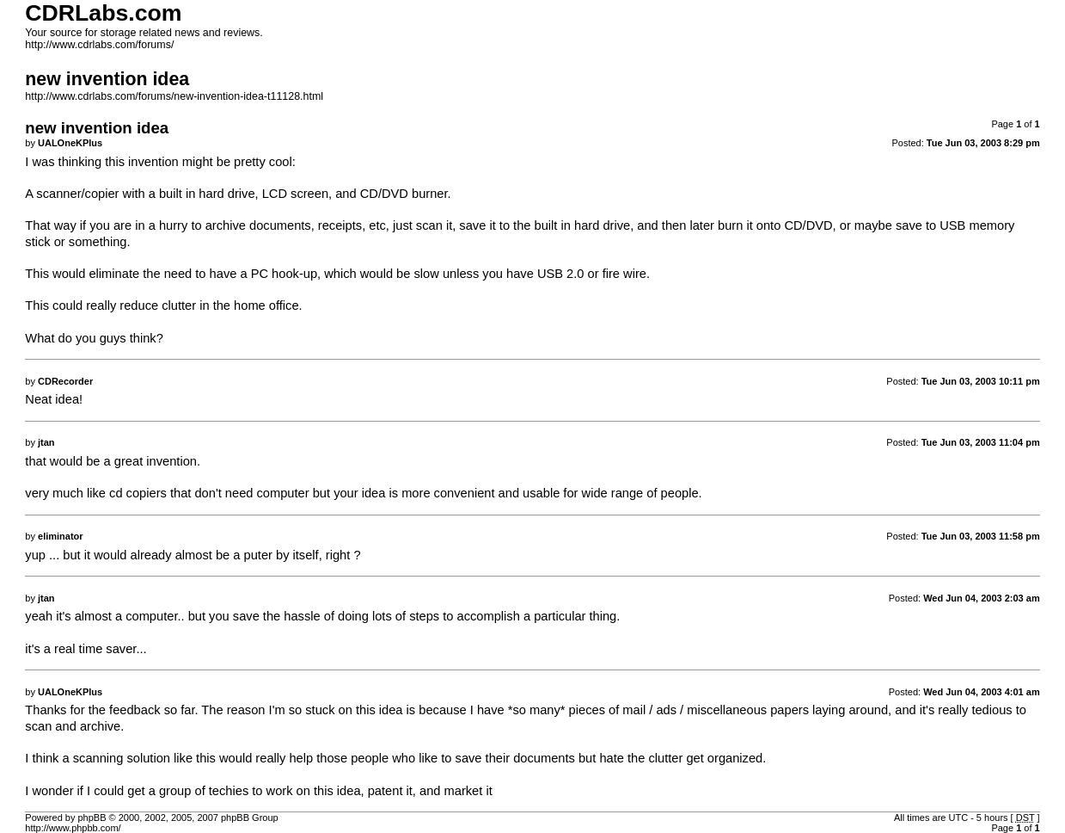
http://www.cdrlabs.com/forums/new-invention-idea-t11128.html (174, 96)
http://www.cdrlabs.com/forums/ (99, 45)
